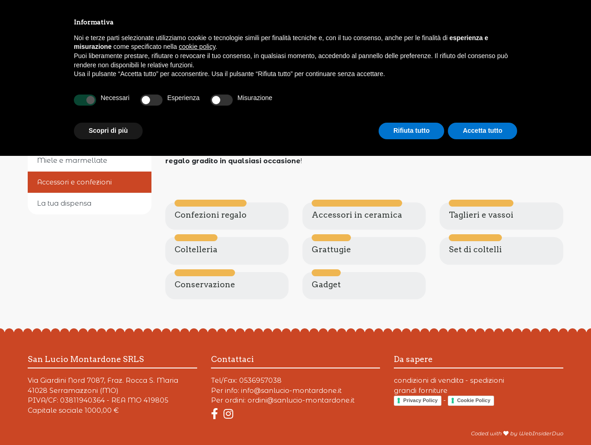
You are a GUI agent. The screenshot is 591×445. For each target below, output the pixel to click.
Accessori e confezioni (74, 182)
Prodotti (43, 13)
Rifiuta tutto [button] (411, 419)
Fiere (139, 13)
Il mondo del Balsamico (79, 139)
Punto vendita (439, 13)
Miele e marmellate (72, 160)
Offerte (94, 13)
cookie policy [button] (197, 335)
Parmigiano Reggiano (75, 96)
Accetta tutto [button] (482, 419)
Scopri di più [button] (108, 419)
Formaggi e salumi (69, 117)
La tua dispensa (64, 203)
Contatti (502, 13)
